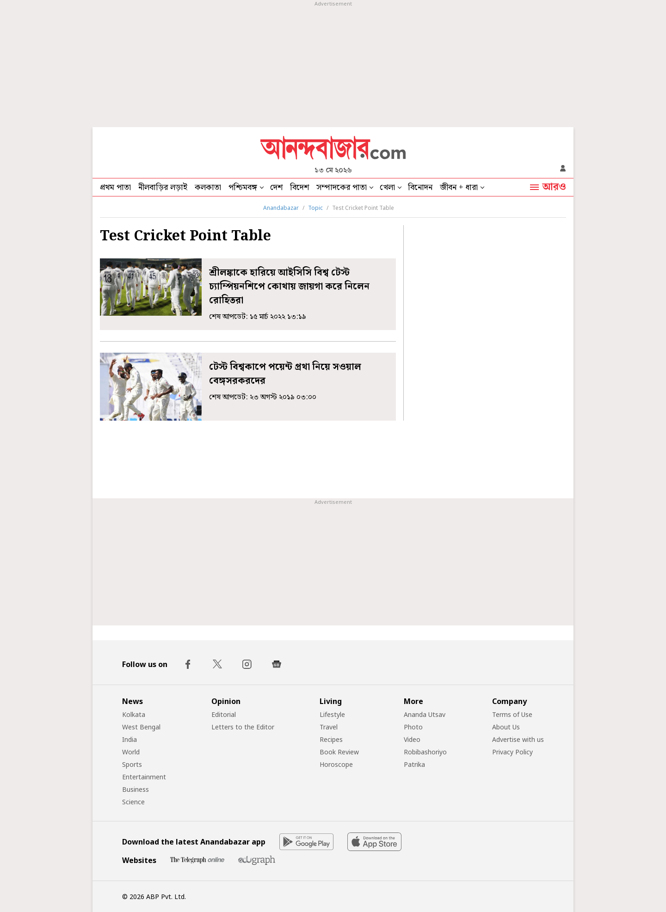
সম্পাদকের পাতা (341, 187)
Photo (413, 726)
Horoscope (336, 764)
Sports (132, 764)
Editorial (223, 714)
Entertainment (144, 776)
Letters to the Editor (242, 726)
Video (412, 739)
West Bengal (141, 726)
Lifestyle (332, 714)
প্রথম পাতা (115, 187)
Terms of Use (512, 714)
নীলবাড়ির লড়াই (162, 187)
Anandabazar (281, 208)
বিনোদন (420, 187)
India (129, 739)
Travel (329, 726)
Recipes (331, 739)
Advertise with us (518, 739)
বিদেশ (299, 187)
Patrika (414, 764)
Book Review (339, 751)
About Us (506, 726)
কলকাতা (208, 187)
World (131, 751)
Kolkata (133, 714)
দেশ (276, 187)
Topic (315, 208)
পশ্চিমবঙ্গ (242, 187)
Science (133, 801)
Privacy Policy (512, 751)
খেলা (387, 187)
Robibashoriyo (425, 751)
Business (135, 789)
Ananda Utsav (424, 714)
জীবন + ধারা (459, 187)
